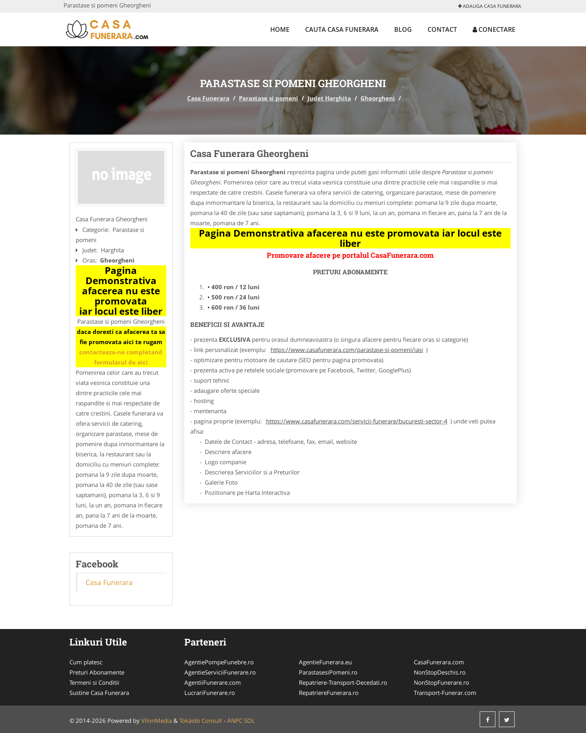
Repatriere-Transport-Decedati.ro (343, 682)
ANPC (234, 720)
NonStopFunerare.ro (441, 682)
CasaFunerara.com (439, 662)
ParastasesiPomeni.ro (328, 672)
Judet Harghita (329, 98)
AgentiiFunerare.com (212, 682)
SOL (249, 720)
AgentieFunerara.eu (325, 662)
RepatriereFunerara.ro (329, 693)
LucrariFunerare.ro (209, 693)
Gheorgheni (377, 98)
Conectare (494, 29)
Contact (442, 29)
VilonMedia (156, 720)
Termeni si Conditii (94, 682)
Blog (403, 29)
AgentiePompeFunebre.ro (219, 662)
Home (279, 29)
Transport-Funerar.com (445, 693)
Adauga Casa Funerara (489, 6)
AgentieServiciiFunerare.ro (220, 672)
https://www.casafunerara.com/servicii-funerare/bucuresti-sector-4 (357, 421)
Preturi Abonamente (96, 672)
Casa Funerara (208, 98)
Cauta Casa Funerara (342, 29)
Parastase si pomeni (268, 98)
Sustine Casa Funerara (99, 693)
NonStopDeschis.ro (440, 672)
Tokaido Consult (200, 720)
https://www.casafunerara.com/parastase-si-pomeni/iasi (347, 350)
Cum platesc (85, 662)
